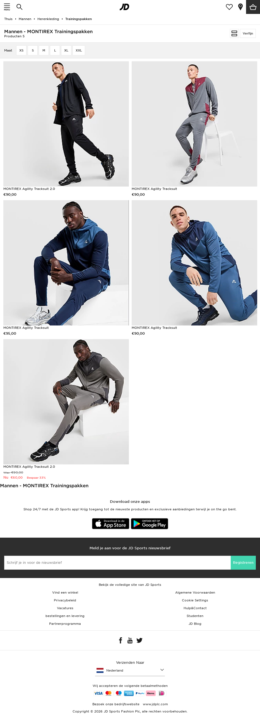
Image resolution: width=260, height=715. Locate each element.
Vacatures (65, 608)
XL (66, 50)
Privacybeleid (65, 600)
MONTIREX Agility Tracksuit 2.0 (29, 189)
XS (21, 50)
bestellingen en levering (65, 616)
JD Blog (195, 624)
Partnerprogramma (65, 624)
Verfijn (248, 33)
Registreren (243, 562)
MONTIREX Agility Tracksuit (154, 189)
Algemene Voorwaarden (195, 592)
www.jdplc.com (155, 704)
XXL (79, 50)
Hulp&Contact (195, 608)
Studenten (195, 616)
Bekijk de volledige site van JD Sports (130, 585)
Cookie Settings (195, 600)
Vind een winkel (65, 592)
